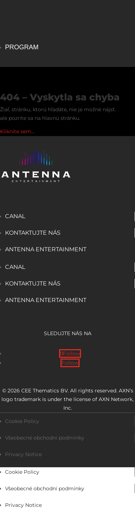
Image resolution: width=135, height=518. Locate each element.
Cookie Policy (22, 421)
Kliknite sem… (17, 131)
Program (22, 47)
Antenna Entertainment (45, 249)
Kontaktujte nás (32, 232)
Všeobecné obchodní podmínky (44, 437)
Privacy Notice (23, 454)
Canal (15, 216)
